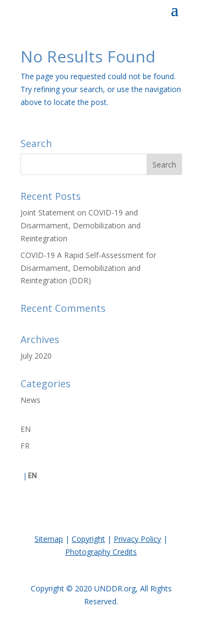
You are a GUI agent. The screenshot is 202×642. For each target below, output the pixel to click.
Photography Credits (101, 552)
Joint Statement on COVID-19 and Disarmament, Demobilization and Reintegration (80, 225)
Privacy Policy (137, 539)
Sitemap (48, 539)
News (30, 400)
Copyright (88, 539)
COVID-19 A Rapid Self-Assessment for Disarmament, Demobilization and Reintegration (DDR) (88, 268)
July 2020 (36, 356)
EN (25, 429)
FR (25, 446)
